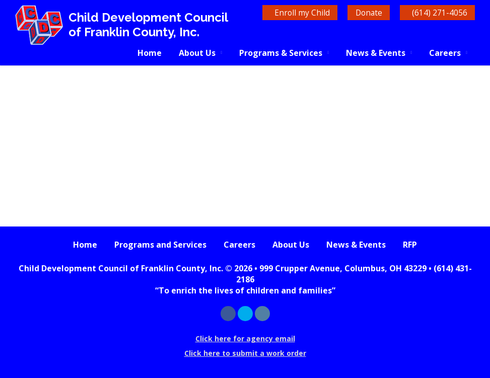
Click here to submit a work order (245, 353)
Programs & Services (280, 52)
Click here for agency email (245, 338)
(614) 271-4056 (437, 12)
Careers (445, 52)
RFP (410, 244)
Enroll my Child (289, 12)
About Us (197, 52)
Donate (361, 12)
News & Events (375, 52)
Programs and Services (160, 244)
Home (149, 52)
